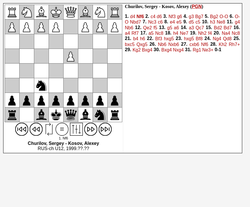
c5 (197, 22)
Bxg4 (147, 49)
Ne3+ (207, 49)
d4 (132, 16)
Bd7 (228, 27)
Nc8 (159, 33)
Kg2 (137, 49)
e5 (179, 22)
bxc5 (130, 44)
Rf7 (135, 33)
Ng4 (217, 39)
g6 (179, 16)
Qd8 (227, 39)
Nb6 (129, 27)
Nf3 (172, 16)
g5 (169, 27)
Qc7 (200, 27)
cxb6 (194, 44)
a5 (151, 33)
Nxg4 (178, 49)
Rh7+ (234, 44)
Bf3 (158, 39)
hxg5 (169, 39)
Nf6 (140, 16)
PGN (197, 6)
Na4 (226, 33)
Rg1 (197, 49)
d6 (159, 16)
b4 (135, 39)
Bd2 (218, 27)
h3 (212, 22)
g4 (237, 22)
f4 (210, 33)
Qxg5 (141, 44)
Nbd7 (135, 22)
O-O (224, 16)
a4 (127, 33)
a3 (191, 27)
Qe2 (147, 27)
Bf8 (199, 39)
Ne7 (184, 33)
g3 (191, 16)
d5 (191, 22)
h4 (175, 33)
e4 (172, 22)
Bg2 (214, 16)
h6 (142, 39)
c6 (160, 22)
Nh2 (202, 33)
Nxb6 (173, 44)
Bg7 (199, 16)
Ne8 (221, 22)
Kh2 (223, 44)
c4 (152, 16)
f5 (155, 27)
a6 (176, 27)
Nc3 (152, 22)
